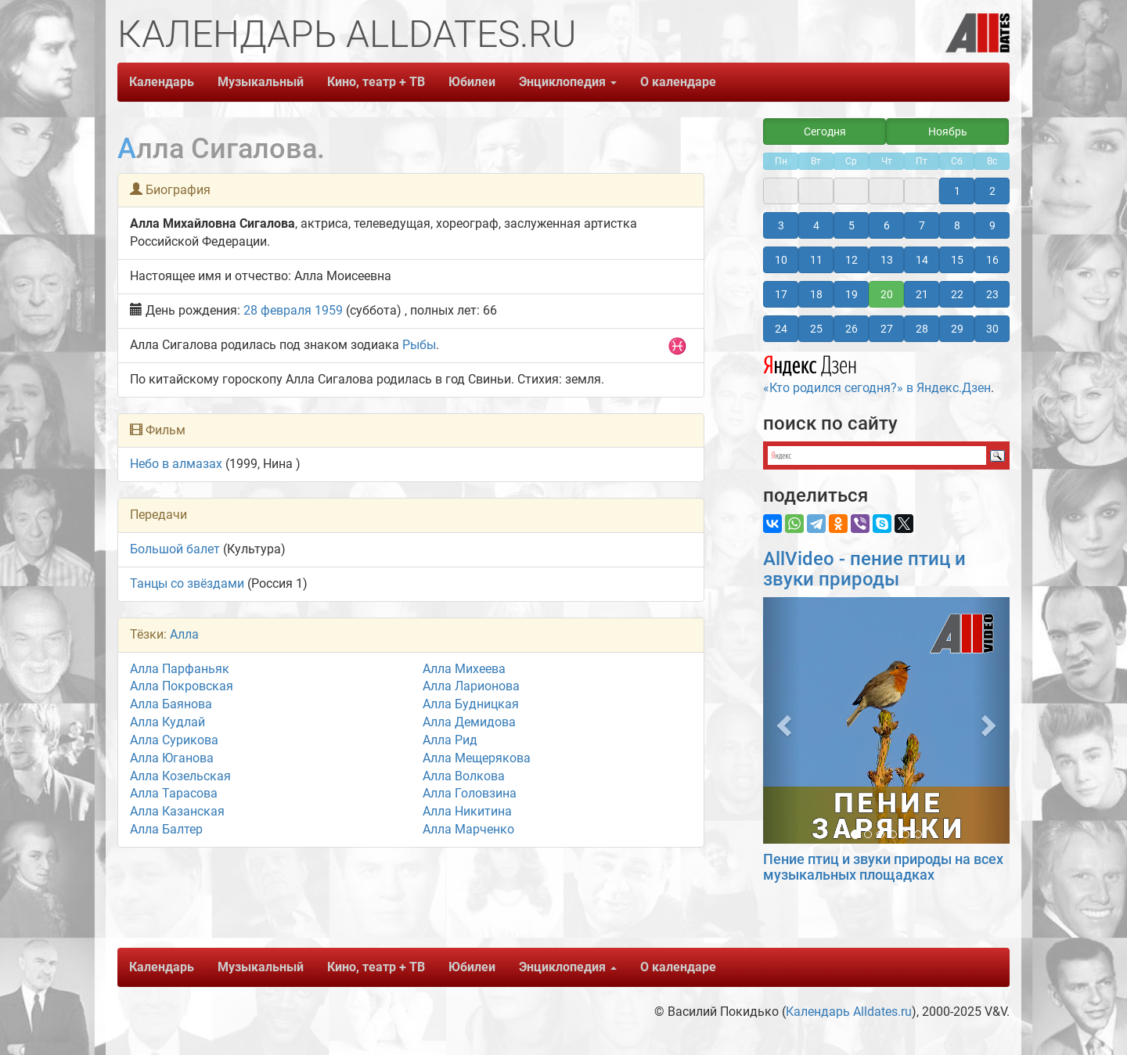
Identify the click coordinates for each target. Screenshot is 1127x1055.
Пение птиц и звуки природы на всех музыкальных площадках (883, 867)
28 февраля (277, 310)
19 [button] (851, 294)
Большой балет (175, 549)
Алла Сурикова (174, 740)
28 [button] (922, 328)
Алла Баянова (171, 704)
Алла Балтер (166, 829)
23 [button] (992, 294)
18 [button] (816, 294)
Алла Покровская (181, 686)
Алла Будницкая (471, 704)
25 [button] (816, 328)
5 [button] (851, 225)
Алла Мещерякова (477, 758)
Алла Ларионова (471, 686)
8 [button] (957, 225)
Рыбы (419, 344)
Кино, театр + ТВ (376, 81)
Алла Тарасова (174, 793)
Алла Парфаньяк (179, 668)
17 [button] (781, 294)
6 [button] (887, 225)
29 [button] (957, 328)
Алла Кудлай (167, 722)
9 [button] (992, 225)
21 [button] (922, 294)
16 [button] (992, 260)
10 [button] (781, 260)
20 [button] (886, 294)
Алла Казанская (177, 811)
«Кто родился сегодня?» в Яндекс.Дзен (877, 372)
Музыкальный (261, 81)
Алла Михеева (464, 668)
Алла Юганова (172, 758)
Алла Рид (450, 740)
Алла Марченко (468, 829)
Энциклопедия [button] (568, 81)
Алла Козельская (180, 776)
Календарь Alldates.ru (849, 1011)
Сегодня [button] (825, 131)
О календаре (678, 81)
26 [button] (851, 328)
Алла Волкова (464, 776)
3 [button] (781, 225)
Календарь (161, 81)
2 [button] (992, 191)
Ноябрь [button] (947, 131)
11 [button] (816, 260)
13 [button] (886, 260)
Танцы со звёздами (187, 583)
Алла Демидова (469, 722)
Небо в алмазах (176, 463)
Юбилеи (471, 81)
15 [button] (957, 260)
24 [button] (781, 328)
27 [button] (886, 328)
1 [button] (957, 191)
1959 (329, 310)
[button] (781, 720)
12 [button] (851, 260)
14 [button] (922, 260)
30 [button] (992, 328)
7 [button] (922, 225)
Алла (184, 634)
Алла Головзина (470, 793)
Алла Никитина (467, 811)
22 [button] (957, 294)
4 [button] (816, 225)
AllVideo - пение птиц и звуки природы (864, 569)
